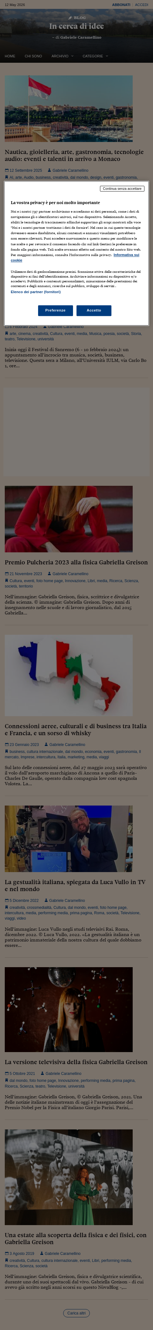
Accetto (94, 310)
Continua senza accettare (122, 188)
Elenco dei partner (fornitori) (36, 292)
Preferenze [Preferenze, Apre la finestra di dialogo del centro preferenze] (55, 310)
